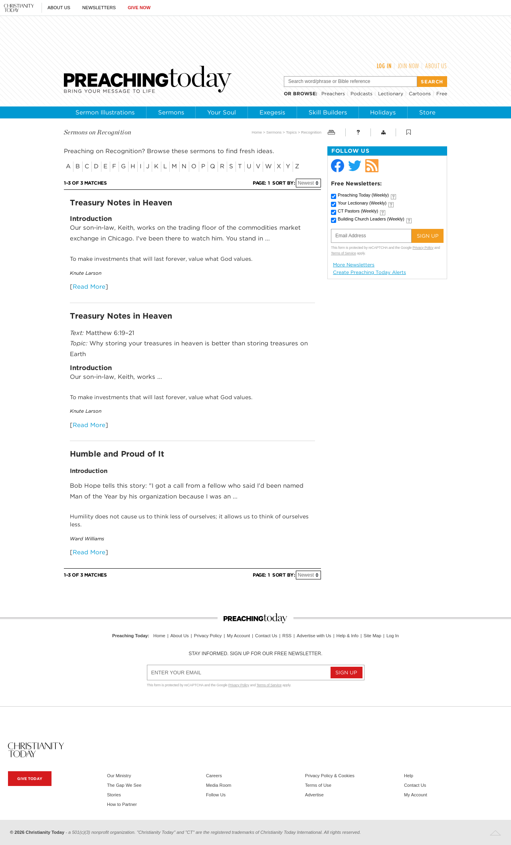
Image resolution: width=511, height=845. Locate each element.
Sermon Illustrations (105, 112)
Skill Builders (328, 112)
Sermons (171, 112)
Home (257, 132)
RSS (286, 635)
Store (427, 112)
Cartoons (420, 94)
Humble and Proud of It (117, 454)
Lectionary (390, 94)
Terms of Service (343, 253)
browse (304, 94)
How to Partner (122, 804)
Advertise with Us (314, 635)
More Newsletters (353, 265)
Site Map (372, 635)
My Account (238, 635)
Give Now (139, 7)
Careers (214, 775)
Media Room (218, 785)
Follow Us (216, 794)
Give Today (29, 778)
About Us (59, 7)
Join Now (409, 66)
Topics (291, 132)
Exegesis (272, 112)
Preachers (333, 94)
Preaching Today (363, 195)
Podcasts (361, 94)
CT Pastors (358, 211)
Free (441, 94)
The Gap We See (124, 785)
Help (408, 775)
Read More (89, 286)
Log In (384, 66)
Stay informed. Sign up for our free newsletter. (255, 653)
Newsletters (99, 7)
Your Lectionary (362, 203)
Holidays (383, 112)
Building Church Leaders (371, 219)
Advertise (314, 794)
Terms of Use (318, 785)
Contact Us (266, 635)
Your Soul (221, 112)
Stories (114, 794)
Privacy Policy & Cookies (330, 775)
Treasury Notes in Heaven (121, 202)
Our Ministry (119, 775)
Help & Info (347, 635)
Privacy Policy (422, 248)
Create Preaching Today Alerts (369, 272)
